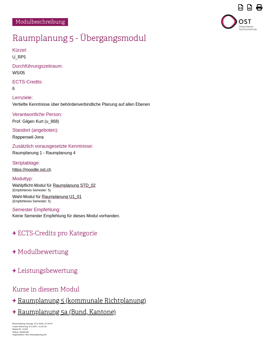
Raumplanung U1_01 (61, 196)
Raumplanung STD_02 (74, 185)
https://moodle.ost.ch (31, 169)
